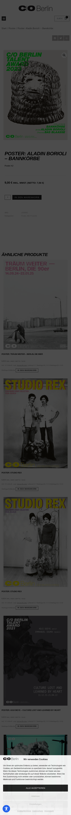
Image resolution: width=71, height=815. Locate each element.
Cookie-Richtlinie (24, 811)
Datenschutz (37, 811)
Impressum (49, 811)
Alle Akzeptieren (35, 788)
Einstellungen (35, 804)
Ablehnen (35, 796)
